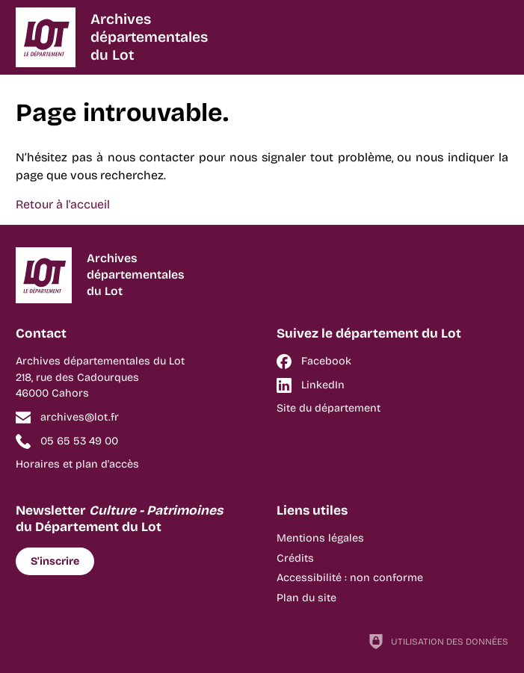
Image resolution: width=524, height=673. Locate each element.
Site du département (328, 408)
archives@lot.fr (79, 417)
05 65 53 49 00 (79, 441)
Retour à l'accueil (63, 204)
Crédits (295, 558)
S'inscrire (55, 561)
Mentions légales (320, 538)
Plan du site (306, 598)
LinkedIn (323, 385)
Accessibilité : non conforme (350, 577)
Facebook (326, 361)
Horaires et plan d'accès (77, 464)
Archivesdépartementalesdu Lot (149, 36)
